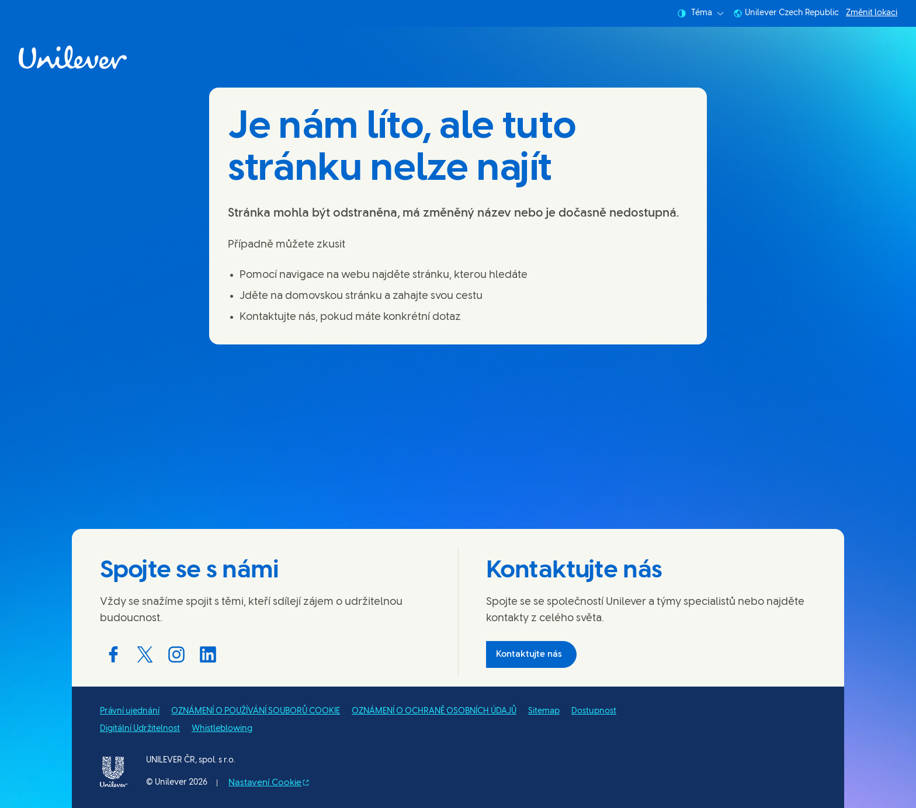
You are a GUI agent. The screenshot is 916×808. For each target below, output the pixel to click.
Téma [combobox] (700, 13)
